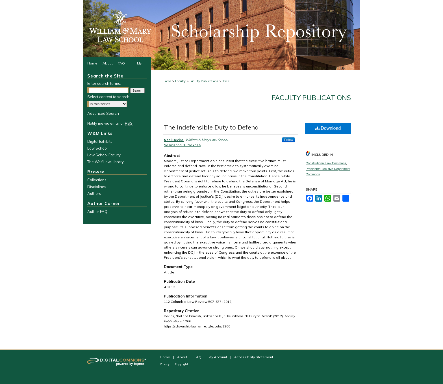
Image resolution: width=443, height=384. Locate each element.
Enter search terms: (104, 83)
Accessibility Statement (253, 357)
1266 (226, 81)
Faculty (180, 81)
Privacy (165, 364)
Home (167, 81)
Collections (97, 180)
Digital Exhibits (99, 141)
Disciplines (96, 186)
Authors (94, 193)
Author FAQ (97, 211)
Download (328, 128)
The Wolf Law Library (105, 161)
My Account (218, 357)
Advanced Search (103, 113)
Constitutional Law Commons (326, 163)
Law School (97, 148)
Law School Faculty (104, 155)
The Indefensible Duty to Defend (211, 127)
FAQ (198, 357)
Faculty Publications (204, 81)
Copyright (181, 364)
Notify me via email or (110, 123)
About (182, 357)
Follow (288, 139)
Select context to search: (108, 96)
